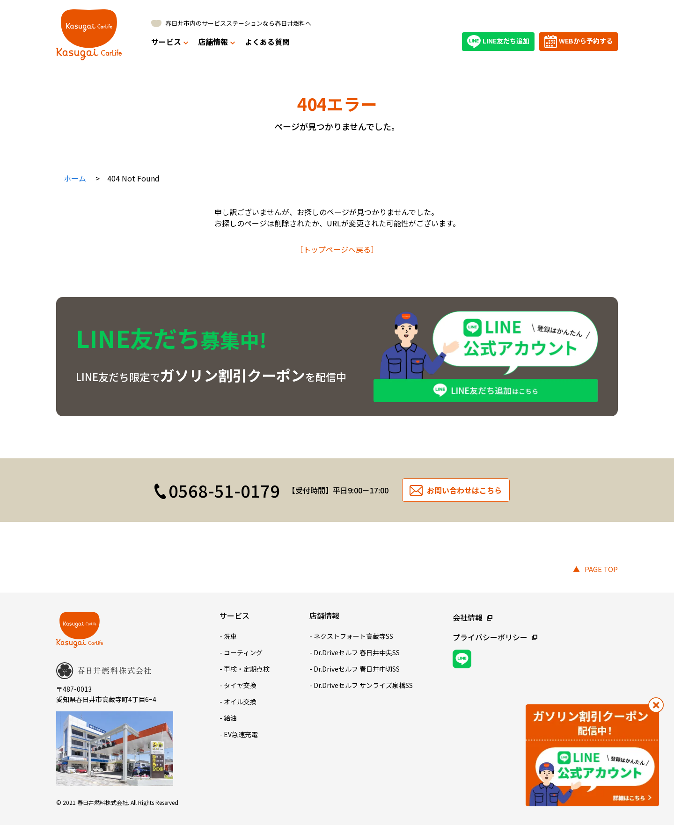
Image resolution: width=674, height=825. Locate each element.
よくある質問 (267, 41)
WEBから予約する (578, 41)
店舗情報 (216, 41)
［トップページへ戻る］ (337, 249)
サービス (169, 41)
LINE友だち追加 (498, 41)
